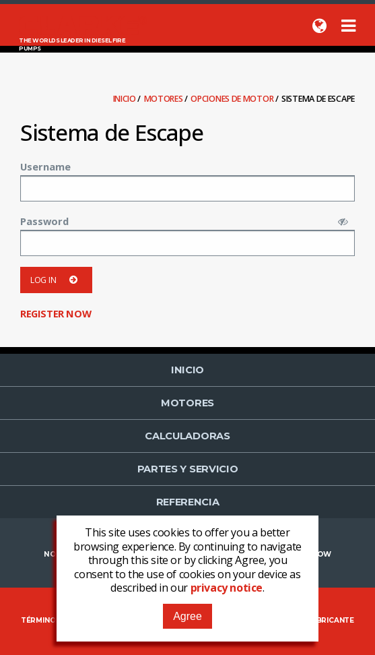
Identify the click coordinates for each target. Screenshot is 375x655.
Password (44, 221)
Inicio (125, 98)
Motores (164, 98)
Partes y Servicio (187, 469)
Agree (187, 616)
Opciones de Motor (233, 98)
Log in (56, 280)
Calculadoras (187, 436)
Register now (55, 313)
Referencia (187, 502)
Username (45, 166)
